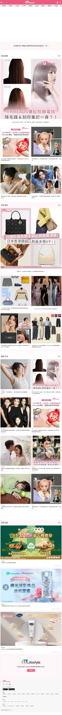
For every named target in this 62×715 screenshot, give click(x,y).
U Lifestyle (4, 701)
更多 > (59, 56)
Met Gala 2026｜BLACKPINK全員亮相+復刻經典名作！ (46, 308)
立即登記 (31, 670)
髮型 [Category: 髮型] (32, 505)
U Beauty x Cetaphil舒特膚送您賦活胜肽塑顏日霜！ (12, 649)
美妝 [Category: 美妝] (32, 390)
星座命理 (37, 5)
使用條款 (22, 705)
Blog (22, 701)
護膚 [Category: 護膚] (32, 428)
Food (15, 701)
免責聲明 (17, 705)
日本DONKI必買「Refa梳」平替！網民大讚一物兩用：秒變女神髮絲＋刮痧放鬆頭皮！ (31, 122)
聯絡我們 (32, 705)
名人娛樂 (23, 5)
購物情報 (49, 5)
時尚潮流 (10, 5)
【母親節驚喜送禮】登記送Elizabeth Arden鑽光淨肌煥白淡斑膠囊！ (16, 606)
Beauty (19, 701)
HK (8, 701)
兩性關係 (43, 5)
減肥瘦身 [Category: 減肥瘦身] (2, 390)
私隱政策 (27, 705)
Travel (12, 701)
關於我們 (4, 705)
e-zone (26, 701)
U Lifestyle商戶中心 (11, 705)
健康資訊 (30, 5)
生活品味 (17, 5)
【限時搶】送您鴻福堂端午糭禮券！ (9, 562)
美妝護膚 (4, 5)
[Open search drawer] (60, 2)
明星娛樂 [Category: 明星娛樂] (2, 428)
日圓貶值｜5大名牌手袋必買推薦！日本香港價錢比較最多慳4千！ (31, 271)
